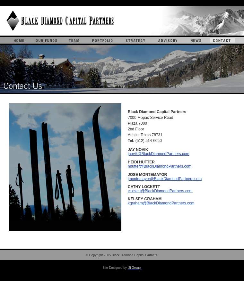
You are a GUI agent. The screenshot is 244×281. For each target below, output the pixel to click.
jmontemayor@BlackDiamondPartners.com (165, 179)
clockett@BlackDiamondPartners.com (160, 191)
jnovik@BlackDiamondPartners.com (158, 154)
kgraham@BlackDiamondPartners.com (161, 203)
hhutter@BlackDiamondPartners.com (159, 166)
